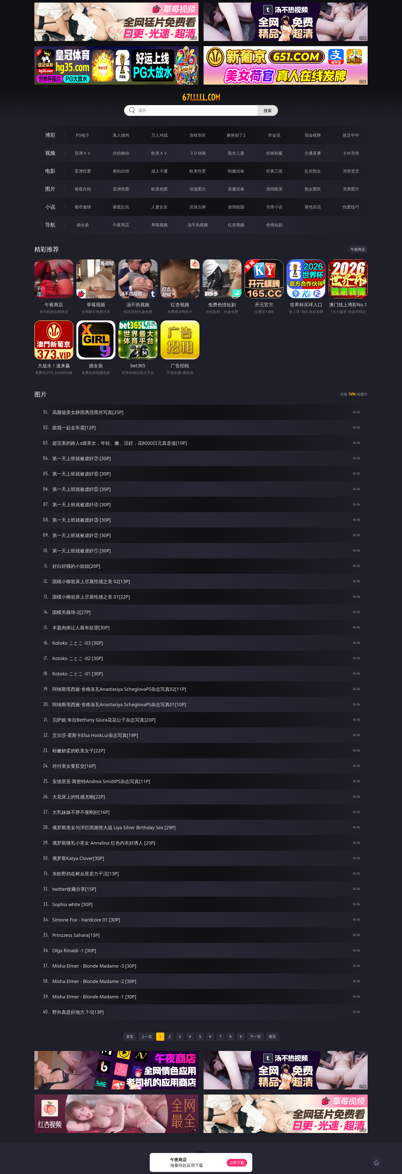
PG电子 (82, 135)
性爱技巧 (351, 207)
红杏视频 (236, 225)
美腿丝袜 (236, 189)
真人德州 (121, 135)
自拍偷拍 (121, 153)
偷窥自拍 (83, 189)
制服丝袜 (236, 171)
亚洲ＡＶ (83, 153)
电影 (50, 170)
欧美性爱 (197, 171)
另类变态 (351, 171)
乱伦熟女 (313, 171)
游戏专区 (197, 135)
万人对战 (159, 135)
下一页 (255, 1036)
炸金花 (274, 135)
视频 (50, 152)
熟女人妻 (236, 153)
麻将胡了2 (236, 135)
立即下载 (237, 1162)
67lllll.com (201, 97)
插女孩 (83, 225)
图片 (50, 188)
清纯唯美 (274, 189)
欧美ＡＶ (159, 153)
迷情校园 (236, 207)
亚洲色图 (121, 189)
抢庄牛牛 (351, 135)
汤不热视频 (197, 225)
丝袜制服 (274, 153)
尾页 (272, 1036)
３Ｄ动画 (197, 153)
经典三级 (274, 171)
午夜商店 (121, 225)
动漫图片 (197, 189)
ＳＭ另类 (351, 153)
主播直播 (313, 153)
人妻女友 (159, 207)
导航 (50, 224)
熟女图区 (313, 189)
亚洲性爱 (83, 171)
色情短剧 (274, 225)
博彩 (50, 134)
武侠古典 (197, 207)
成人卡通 (159, 171)
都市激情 (83, 207)
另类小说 (274, 207)
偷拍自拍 (121, 171)
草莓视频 (159, 225)
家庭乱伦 (121, 207)
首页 (129, 1036)
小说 (50, 206)
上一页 (146, 1036)
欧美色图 (159, 189)
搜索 (268, 110)
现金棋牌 (313, 135)
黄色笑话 (313, 207)
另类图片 (351, 189)
